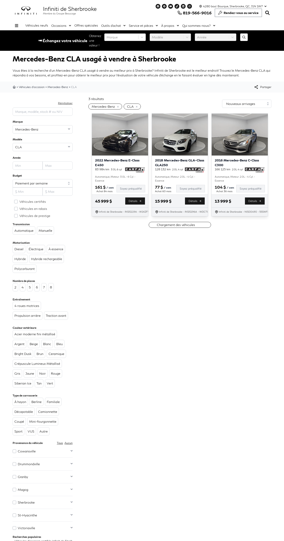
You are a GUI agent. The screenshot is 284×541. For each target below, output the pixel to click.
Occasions (61, 26)
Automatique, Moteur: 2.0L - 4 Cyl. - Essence (175, 178)
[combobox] (106, 37)
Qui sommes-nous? (198, 26)
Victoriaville (26, 528)
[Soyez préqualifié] (132, 189)
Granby (23, 477)
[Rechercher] (267, 13)
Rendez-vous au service (238, 14)
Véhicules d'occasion (32, 87)
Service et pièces (143, 26)
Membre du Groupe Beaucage (59, 13)
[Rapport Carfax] (135, 169)
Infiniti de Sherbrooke (70, 8)
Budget (17, 175)
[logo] (26, 10)
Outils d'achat (113, 26)
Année (17, 157)
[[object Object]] (262, 87)
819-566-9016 (194, 12)
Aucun (68, 443)
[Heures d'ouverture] (232, 6)
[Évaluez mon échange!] (244, 37)
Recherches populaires (27, 536)
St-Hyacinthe (27, 515)
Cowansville (27, 451)
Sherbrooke (26, 502)
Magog (23, 489)
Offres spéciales (86, 25)
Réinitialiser (65, 103)
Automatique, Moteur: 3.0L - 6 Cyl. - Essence (115, 178)
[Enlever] (117, 107)
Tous (60, 443)
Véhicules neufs (36, 25)
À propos (170, 26)
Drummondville (29, 464)
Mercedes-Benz (58, 87)
